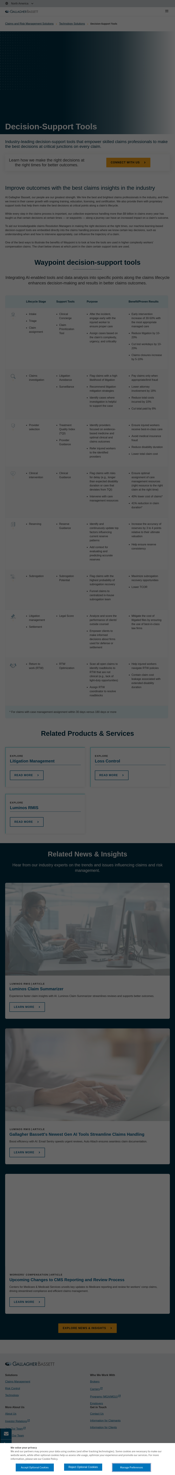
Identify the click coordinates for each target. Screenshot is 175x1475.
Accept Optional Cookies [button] (35, 1467)
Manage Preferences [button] (131, 1467)
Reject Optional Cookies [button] (83, 1467)
